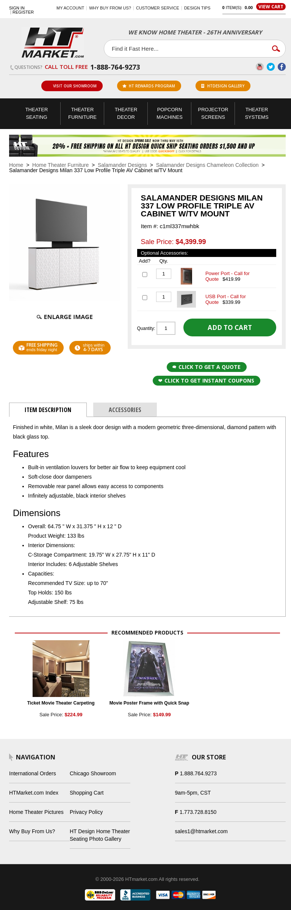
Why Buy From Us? (32, 831)
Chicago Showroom (93, 773)
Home (16, 165)
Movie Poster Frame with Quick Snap (149, 703)
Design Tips (197, 8)
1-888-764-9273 (115, 67)
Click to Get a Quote (206, 366)
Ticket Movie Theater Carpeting (61, 703)
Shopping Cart (87, 793)
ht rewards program (148, 86)
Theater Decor (126, 113)
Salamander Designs (122, 165)
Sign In (17, 8)
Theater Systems (256, 113)
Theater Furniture (82, 113)
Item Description (48, 410)
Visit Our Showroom (72, 86)
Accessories (125, 410)
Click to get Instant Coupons (206, 380)
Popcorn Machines (169, 113)
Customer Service (157, 8)
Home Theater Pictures (36, 812)
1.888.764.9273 (198, 773)
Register (23, 12)
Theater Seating (36, 113)
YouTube (260, 67)
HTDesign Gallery (222, 86)
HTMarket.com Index (33, 793)
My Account (70, 8)
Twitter (271, 67)
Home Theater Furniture (60, 165)
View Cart (270, 6)
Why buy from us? (110, 8)
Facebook (282, 67)
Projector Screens (213, 113)
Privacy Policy (86, 812)
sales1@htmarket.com (201, 831)
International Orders (32, 773)
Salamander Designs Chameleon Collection (207, 165)
